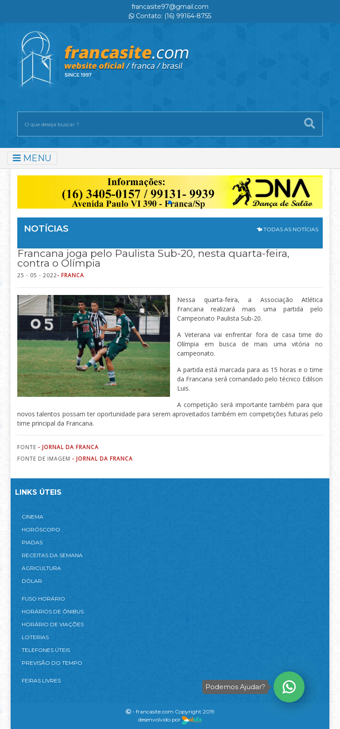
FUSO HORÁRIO (43, 598)
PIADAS (32, 542)
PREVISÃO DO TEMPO (52, 662)
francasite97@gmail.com (170, 7)
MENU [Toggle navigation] (32, 158)
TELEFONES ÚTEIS (46, 650)
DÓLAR (32, 581)
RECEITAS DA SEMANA (52, 555)
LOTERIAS (35, 637)
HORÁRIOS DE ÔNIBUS (53, 611)
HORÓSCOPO (41, 529)
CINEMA (32, 516)
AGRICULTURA (41, 568)
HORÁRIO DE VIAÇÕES (53, 624)
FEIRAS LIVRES (41, 680)
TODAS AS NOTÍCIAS (287, 229)
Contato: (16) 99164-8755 (170, 16)
